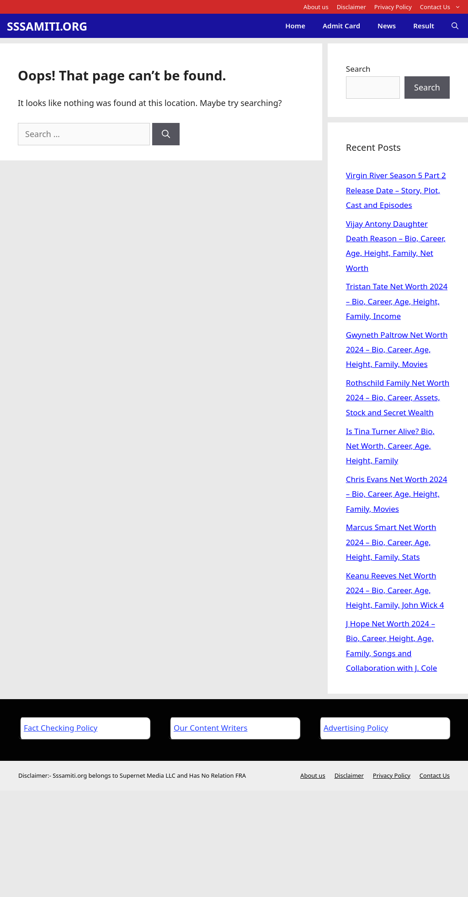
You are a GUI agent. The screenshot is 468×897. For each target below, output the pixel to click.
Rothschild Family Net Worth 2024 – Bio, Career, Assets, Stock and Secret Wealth (398, 397)
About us (316, 7)
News (387, 25)
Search (358, 69)
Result (423, 25)
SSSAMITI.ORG (47, 26)
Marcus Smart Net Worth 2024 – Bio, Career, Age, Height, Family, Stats (391, 542)
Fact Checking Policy (60, 727)
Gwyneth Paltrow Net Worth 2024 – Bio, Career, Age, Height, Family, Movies (397, 349)
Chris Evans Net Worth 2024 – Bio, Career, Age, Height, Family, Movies (396, 494)
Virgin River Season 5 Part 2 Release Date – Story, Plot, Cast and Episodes (396, 190)
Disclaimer (351, 7)
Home (295, 25)
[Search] (166, 134)
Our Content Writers (210, 727)
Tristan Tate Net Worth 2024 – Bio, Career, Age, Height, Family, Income (396, 301)
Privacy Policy (393, 7)
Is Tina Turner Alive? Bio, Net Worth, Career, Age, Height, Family (390, 446)
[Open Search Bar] (455, 26)
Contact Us (442, 7)
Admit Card (341, 25)
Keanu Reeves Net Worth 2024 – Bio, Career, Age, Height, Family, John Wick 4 (395, 590)
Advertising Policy (356, 727)
